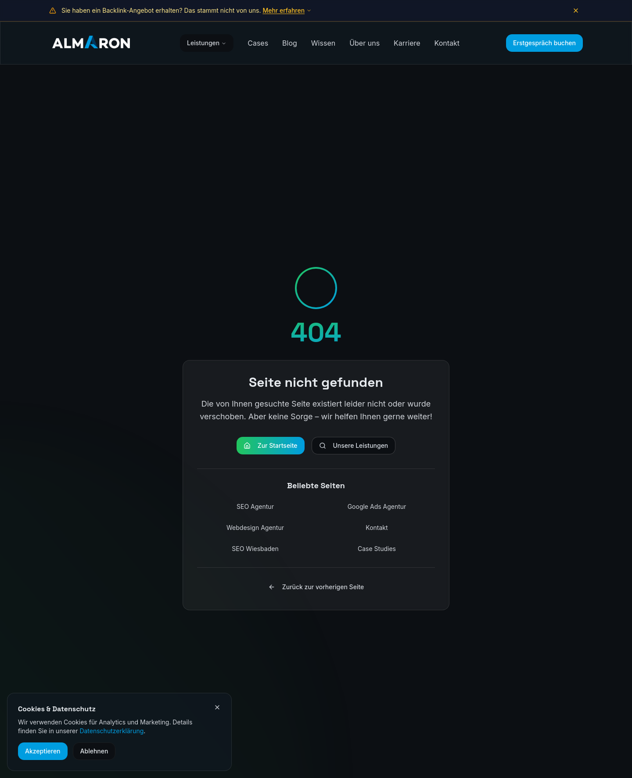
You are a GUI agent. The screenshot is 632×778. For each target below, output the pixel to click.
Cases (258, 43)
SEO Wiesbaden (255, 548)
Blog (289, 43)
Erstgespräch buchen (544, 43)
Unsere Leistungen (353, 445)
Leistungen (206, 43)
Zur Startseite (271, 445)
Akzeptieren (43, 751)
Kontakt (447, 43)
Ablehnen (94, 751)
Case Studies (377, 548)
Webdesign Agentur (255, 527)
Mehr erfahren (287, 10)
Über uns (364, 43)
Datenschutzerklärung (111, 731)
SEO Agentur (255, 506)
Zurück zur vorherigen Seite (316, 587)
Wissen (323, 43)
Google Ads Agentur (377, 506)
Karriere (407, 43)
